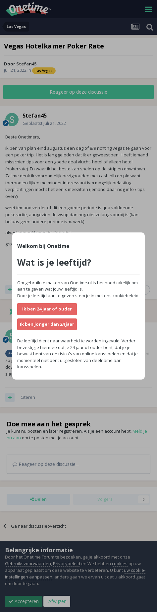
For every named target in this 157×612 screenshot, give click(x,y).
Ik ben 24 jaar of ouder (47, 309)
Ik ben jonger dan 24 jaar (47, 324)
